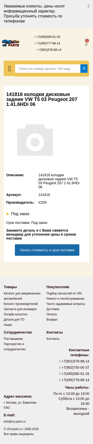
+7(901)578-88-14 (48, 50)
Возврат (52, 319)
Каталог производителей (21, 304)
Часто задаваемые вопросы (66, 304)
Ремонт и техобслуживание (65, 298)
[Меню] (9, 68)
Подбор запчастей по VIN (64, 293)
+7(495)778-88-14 (74, 380)
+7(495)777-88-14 (47, 43)
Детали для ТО (14, 319)
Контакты (53, 339)
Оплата (52, 314)
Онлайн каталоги (15, 314)
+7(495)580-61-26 (47, 37)
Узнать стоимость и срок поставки (47, 250)
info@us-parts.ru (15, 421)
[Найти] (84, 68)
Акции (8, 325)
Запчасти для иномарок (20, 309)
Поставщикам (13, 339)
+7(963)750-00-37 (74, 367)
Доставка (53, 309)
